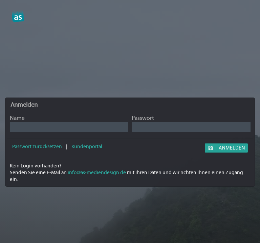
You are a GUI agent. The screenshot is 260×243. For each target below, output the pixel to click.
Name (17, 118)
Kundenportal (86, 147)
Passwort (143, 118)
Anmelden (226, 148)
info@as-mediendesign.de (97, 173)
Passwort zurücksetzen (37, 147)
